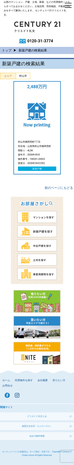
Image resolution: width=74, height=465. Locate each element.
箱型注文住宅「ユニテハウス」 (37, 426)
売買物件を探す (24, 380)
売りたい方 (58, 380)
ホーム (6, 380)
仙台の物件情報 (37, 436)
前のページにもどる (59, 188)
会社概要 (42, 380)
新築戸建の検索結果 (33, 50)
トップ (6, 50)
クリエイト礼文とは (37, 416)
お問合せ (7, 385)
